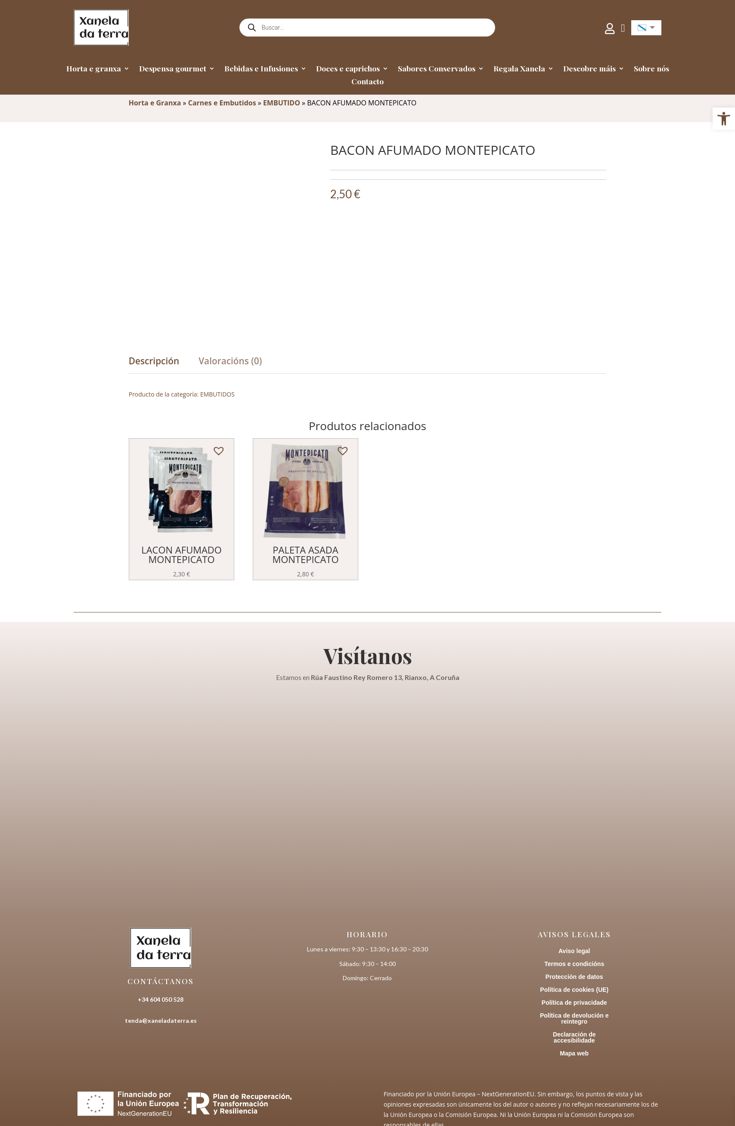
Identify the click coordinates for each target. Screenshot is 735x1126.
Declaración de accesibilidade (574, 1037)
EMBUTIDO (281, 103)
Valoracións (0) (230, 361)
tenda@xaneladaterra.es (161, 1020)
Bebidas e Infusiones (261, 69)
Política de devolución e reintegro (574, 1018)
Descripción (154, 361)
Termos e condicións (574, 964)
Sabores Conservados (436, 69)
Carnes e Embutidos (222, 103)
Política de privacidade (574, 1003)
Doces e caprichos (348, 69)
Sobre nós (651, 69)
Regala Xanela (519, 69)
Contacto (367, 82)
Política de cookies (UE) (574, 990)
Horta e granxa (93, 69)
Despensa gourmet (172, 69)
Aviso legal (574, 951)
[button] (216, 448)
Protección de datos (574, 977)
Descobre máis (589, 69)
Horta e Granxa (155, 103)
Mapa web (574, 1053)
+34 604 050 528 (160, 999)
